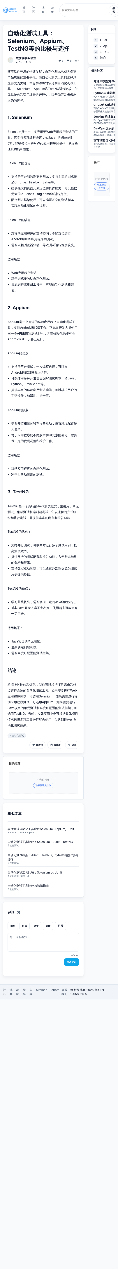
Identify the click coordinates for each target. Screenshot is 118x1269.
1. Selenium (105, 40)
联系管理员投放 (43, 785)
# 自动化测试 (17, 735)
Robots (54, 990)
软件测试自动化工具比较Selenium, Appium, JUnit (41, 829)
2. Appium (105, 46)
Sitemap (41, 990)
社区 (33, 10)
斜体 (24, 926)
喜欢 (37, 744)
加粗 (12, 926)
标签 (52, 10)
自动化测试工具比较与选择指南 (28, 886)
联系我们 (64, 992)
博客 (43, 10)
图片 (60, 926)
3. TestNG (105, 52)
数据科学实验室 (26, 58)
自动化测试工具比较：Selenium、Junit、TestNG (40, 842)
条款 (30, 992)
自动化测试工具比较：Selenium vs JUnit (35, 872)
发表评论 (71, 962)
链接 (36, 926)
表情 (48, 926)
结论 (103, 57)
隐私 (24, 992)
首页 (23, 10)
